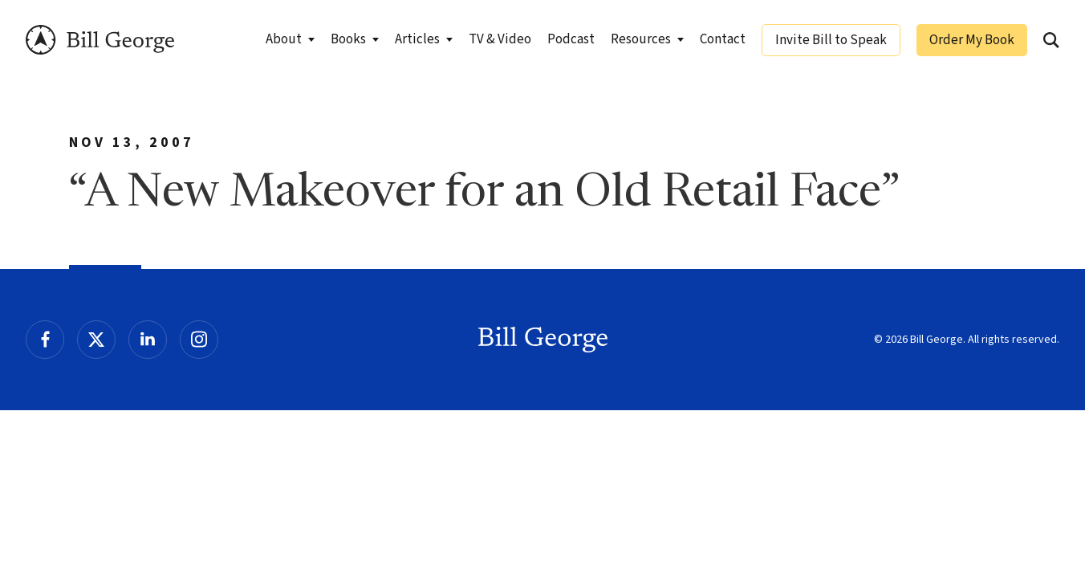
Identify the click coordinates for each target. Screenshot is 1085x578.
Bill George (100, 40)
